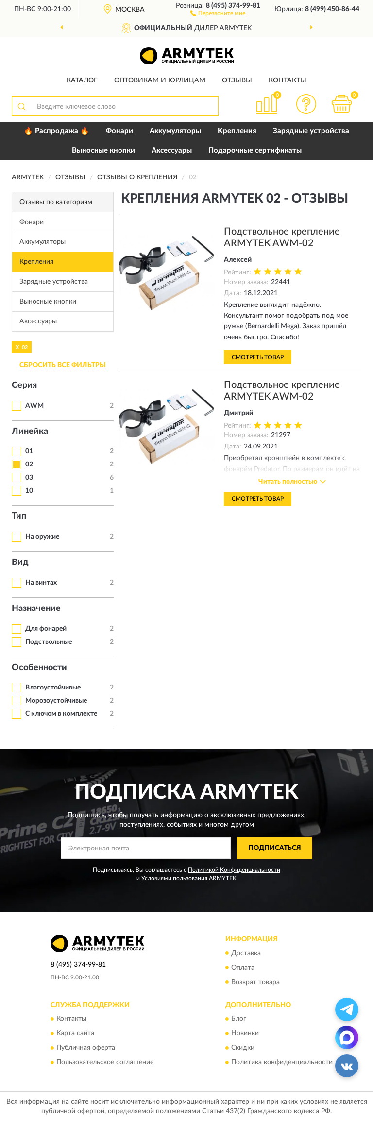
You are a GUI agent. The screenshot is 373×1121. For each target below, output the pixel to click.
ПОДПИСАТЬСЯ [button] (274, 848)
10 (29, 490)
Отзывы (237, 80)
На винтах (41, 582)
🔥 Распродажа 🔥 (56, 131)
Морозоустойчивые (56, 700)
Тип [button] (19, 516)
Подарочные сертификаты (255, 150)
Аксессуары (172, 150)
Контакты (287, 80)
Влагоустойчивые (53, 687)
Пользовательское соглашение (104, 1062)
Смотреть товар (258, 357)
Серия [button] (24, 385)
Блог (238, 1018)
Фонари (119, 131)
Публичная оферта (85, 1047)
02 (29, 464)
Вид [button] (20, 562)
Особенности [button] (39, 667)
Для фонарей (46, 628)
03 (29, 477)
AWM (34, 405)
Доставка (246, 953)
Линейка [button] (30, 431)
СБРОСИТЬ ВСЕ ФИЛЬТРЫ (62, 365)
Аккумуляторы (175, 131)
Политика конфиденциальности (282, 1062)
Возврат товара (255, 982)
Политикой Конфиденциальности (234, 870)
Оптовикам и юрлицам (159, 80)
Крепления (237, 131)
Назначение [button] (36, 608)
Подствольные (48, 642)
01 (29, 451)
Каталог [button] (82, 80)
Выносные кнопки (103, 150)
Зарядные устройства (311, 131)
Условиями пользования (174, 878)
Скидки (242, 1047)
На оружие (42, 536)
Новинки (245, 1033)
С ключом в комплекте (61, 713)
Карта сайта (75, 1033)
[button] (217, 13)
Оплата (242, 967)
